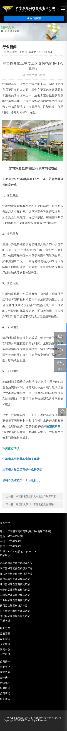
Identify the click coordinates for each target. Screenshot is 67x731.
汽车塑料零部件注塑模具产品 (16, 563)
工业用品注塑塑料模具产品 (15, 600)
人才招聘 (5, 644)
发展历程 (5, 688)
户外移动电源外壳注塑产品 (15, 611)
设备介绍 (5, 639)
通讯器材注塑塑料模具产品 (15, 584)
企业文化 (5, 667)
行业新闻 (48, 52)
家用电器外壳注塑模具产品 (15, 579)
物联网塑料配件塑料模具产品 (16, 573)
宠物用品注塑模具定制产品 (15, 616)
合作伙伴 (5, 677)
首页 (21, 52)
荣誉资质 (5, 672)
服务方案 (5, 628)
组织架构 (5, 683)
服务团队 (5, 699)
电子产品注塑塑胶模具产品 (15, 589)
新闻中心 (33, 52)
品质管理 (5, 633)
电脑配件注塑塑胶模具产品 (15, 595)
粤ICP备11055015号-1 (19, 717)
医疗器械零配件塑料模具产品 (16, 568)
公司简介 (5, 661)
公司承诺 (5, 693)
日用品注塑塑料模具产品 (14, 605)
